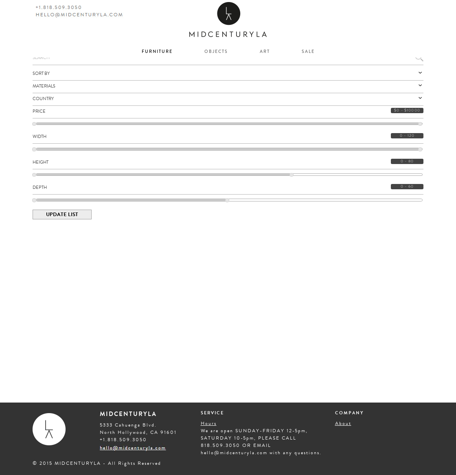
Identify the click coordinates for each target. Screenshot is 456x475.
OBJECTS (216, 51)
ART (265, 51)
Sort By (228, 73)
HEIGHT (40, 162)
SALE (308, 51)
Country (228, 98)
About (343, 423)
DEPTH (40, 187)
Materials (228, 86)
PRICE (39, 111)
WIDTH (39, 136)
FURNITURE (157, 51)
